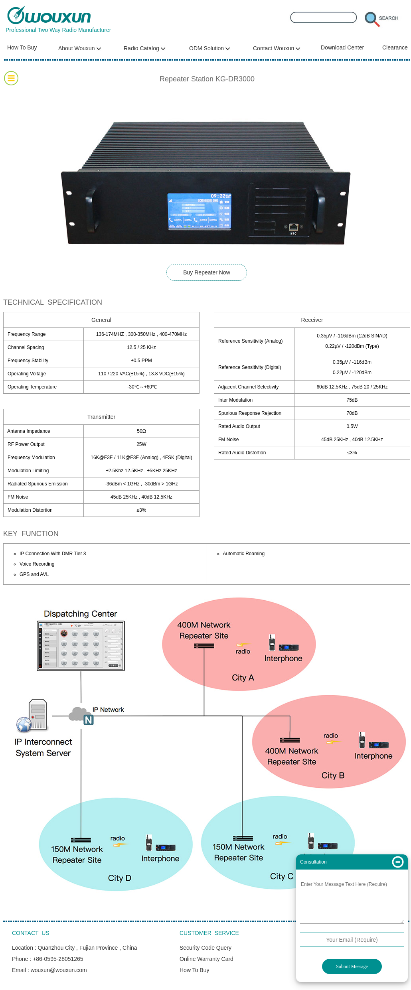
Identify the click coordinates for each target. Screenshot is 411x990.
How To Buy (22, 47)
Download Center (342, 47)
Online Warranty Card (206, 959)
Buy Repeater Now (206, 272)
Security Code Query (205, 948)
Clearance (395, 47)
